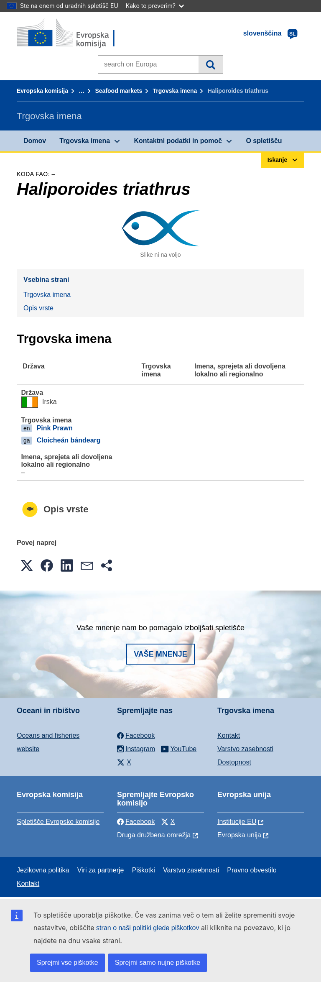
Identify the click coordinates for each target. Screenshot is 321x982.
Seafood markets (118, 90)
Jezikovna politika (43, 870)
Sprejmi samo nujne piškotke (158, 962)
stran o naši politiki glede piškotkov (147, 927)
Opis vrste (38, 308)
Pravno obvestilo (251, 870)
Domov (34, 140)
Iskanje (210, 64)
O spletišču (264, 140)
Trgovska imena (175, 90)
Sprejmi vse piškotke (67, 962)
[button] (26, 565)
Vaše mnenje (160, 654)
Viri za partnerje (100, 870)
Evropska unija (239, 835)
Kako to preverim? (155, 5)
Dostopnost (234, 762)
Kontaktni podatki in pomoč (178, 140)
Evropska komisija (42, 90)
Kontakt (228, 735)
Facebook (136, 821)
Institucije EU (236, 821)
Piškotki (143, 870)
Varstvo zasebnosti (245, 748)
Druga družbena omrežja (154, 835)
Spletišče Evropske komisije (58, 821)
